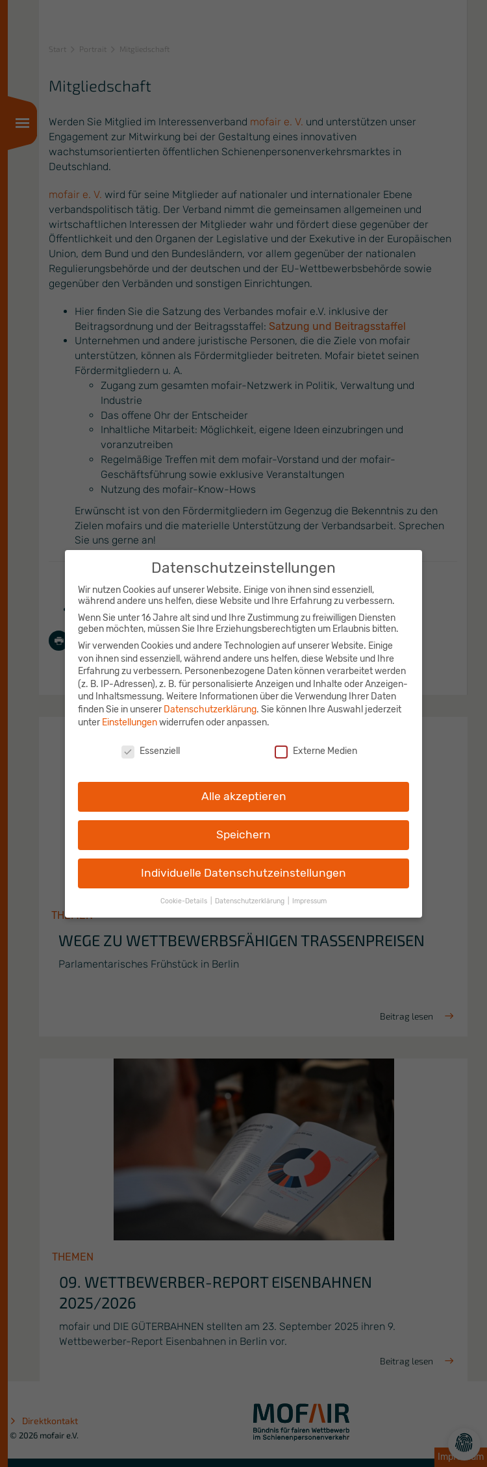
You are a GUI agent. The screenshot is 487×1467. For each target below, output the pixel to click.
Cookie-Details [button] (184, 892)
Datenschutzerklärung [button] (250, 892)
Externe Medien (316, 742)
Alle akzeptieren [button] (243, 787)
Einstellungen (129, 713)
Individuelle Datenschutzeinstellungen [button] (243, 863)
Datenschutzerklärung (210, 700)
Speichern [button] (243, 825)
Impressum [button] (309, 892)
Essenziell (150, 742)
